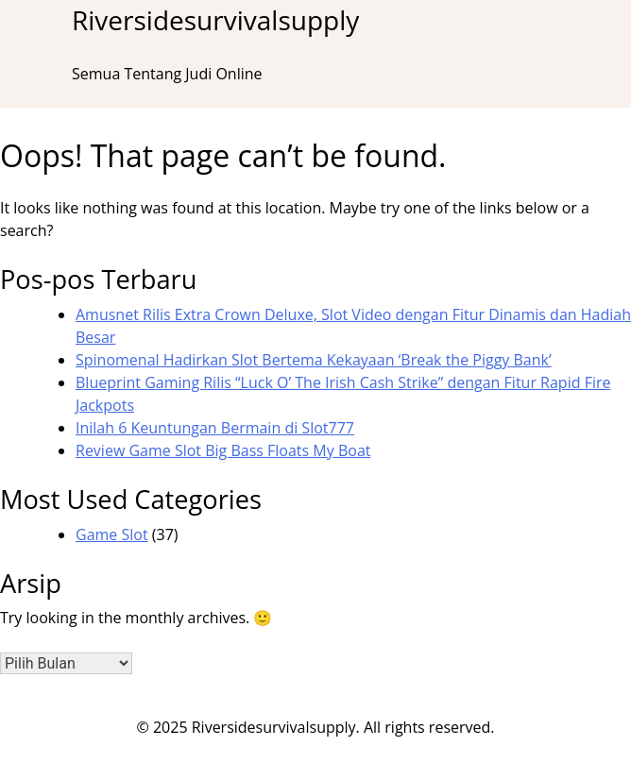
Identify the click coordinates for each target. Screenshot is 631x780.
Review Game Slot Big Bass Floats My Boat (223, 450)
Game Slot (112, 534)
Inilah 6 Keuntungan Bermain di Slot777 (215, 427)
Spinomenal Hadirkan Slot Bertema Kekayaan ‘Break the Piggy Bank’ (314, 359)
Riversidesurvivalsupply (215, 20)
